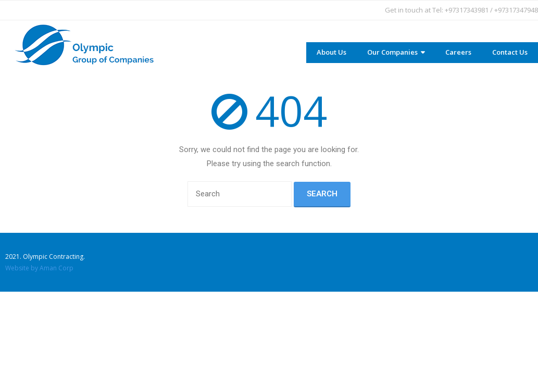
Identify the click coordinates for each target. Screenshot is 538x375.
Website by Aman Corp (39, 268)
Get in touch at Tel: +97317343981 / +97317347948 (461, 10)
